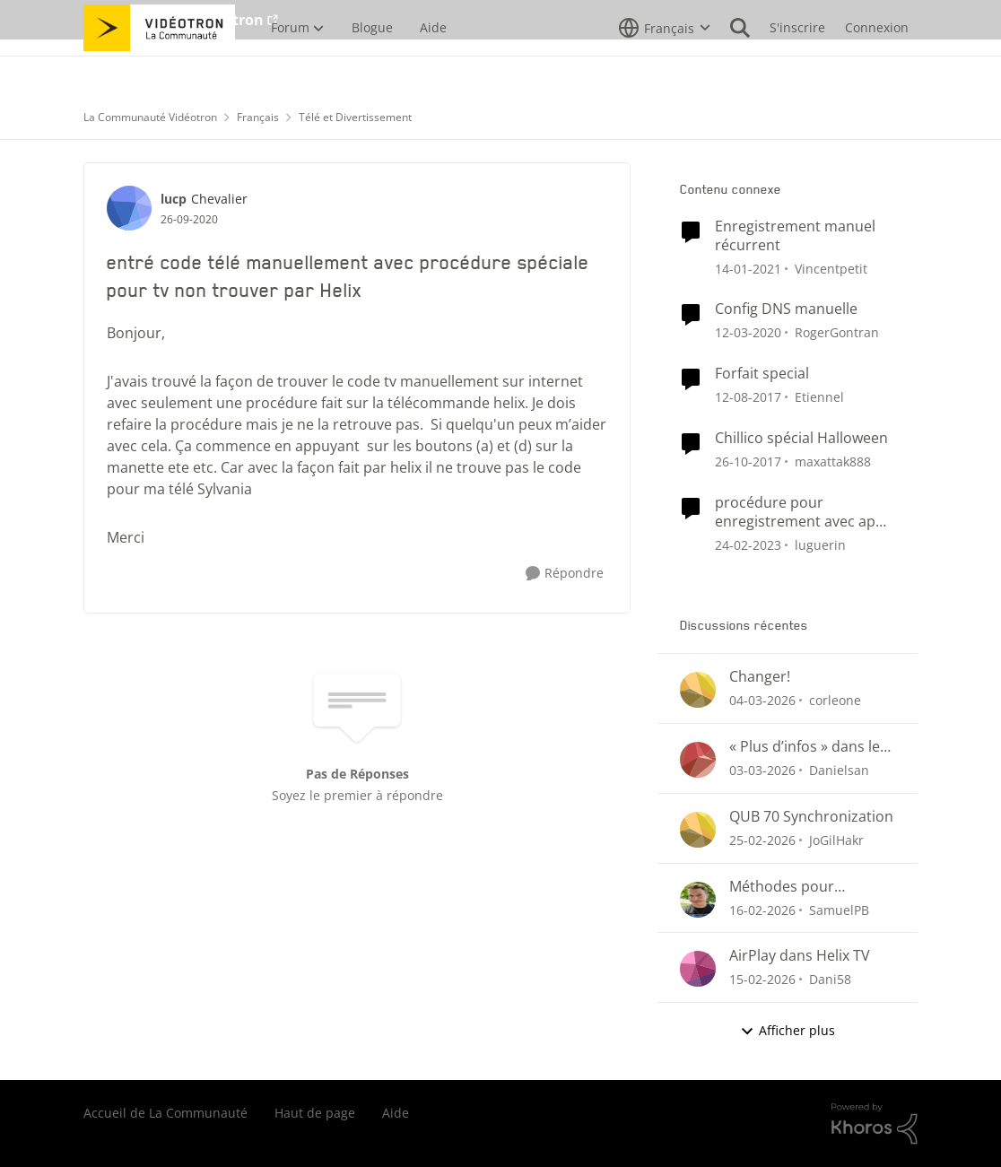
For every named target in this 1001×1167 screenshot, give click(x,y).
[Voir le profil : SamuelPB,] (698, 900)
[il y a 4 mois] (762, 700)
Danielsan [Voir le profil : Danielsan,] (839, 770)
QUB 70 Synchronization (811, 816)
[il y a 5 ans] (748, 267)
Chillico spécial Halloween (801, 438)
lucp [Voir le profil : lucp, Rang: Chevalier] (174, 198)
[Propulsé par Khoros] (874, 1124)
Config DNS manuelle (786, 309)
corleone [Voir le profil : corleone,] (835, 700)
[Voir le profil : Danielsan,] (698, 760)
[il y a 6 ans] (748, 332)
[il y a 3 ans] (748, 544)
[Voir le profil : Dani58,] (698, 969)
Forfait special (762, 373)
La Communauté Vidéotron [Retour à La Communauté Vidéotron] (150, 117)
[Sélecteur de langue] (664, 67)
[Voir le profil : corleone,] (698, 690)
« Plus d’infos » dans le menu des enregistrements (804, 746)
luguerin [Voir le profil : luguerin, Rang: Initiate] (820, 544)
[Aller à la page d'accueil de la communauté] (159, 67)
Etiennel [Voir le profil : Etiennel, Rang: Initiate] (819, 396)
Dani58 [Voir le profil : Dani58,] (830, 979)
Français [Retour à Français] (258, 117)
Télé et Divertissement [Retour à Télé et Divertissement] (355, 117)
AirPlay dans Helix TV (799, 955)
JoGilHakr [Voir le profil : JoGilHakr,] (836, 840)
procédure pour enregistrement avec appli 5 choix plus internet (803, 512)
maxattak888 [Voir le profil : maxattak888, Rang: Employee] (833, 461)
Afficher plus (787, 1030)
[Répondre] (564, 574)
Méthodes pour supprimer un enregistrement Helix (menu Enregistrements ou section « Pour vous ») (812, 886)
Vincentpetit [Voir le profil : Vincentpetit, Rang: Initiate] (831, 267)
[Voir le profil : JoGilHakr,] (698, 830)
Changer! (759, 676)
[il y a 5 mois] (762, 909)
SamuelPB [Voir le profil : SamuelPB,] (839, 909)
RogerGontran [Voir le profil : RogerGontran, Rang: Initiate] (837, 332)
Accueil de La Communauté (165, 1112)
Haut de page (314, 1112)
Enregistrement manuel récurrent (795, 236)
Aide (395, 1112)
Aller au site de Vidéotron (173, 20)
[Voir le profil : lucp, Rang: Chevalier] (129, 208)
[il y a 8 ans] (748, 397)
